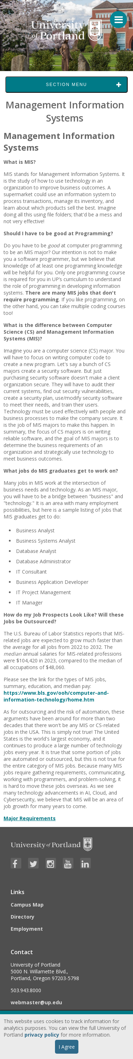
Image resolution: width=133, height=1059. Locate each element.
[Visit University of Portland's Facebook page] (16, 863)
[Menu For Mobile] (115, 16)
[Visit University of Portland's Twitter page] (33, 863)
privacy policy (41, 1034)
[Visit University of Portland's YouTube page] (68, 863)
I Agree (67, 1046)
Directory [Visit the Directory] (22, 916)
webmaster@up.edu (36, 1002)
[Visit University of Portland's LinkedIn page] (85, 863)
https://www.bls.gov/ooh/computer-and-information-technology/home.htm (56, 696)
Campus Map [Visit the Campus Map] (27, 904)
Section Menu (66, 84)
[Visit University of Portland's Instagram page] (50, 863)
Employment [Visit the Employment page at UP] (27, 928)
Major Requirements (30, 818)
